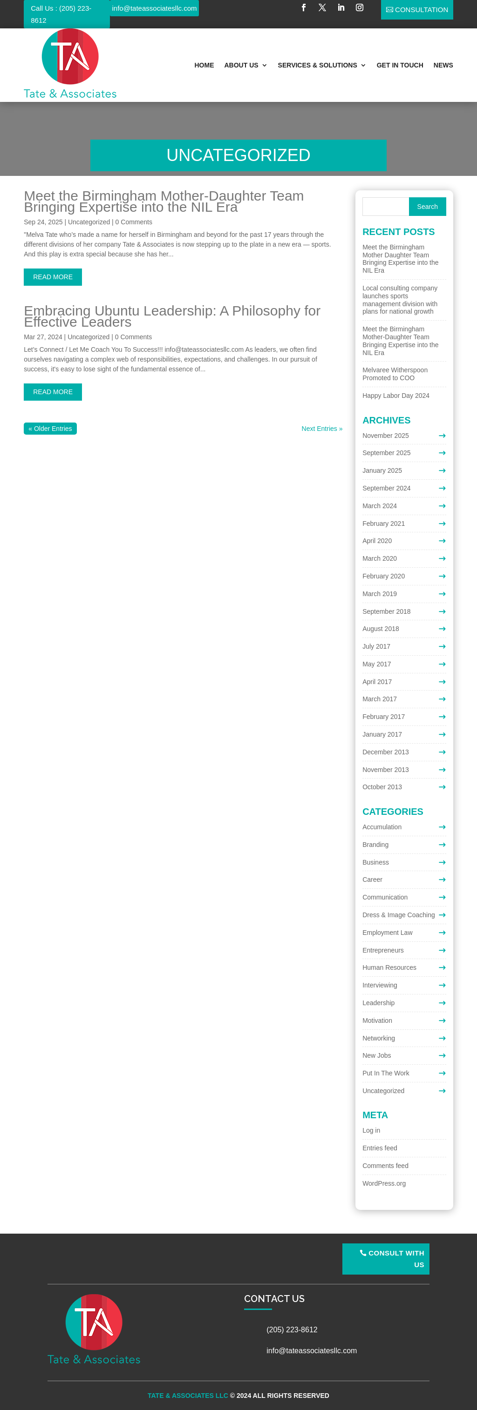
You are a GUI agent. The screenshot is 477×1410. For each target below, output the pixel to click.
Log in (371, 1130)
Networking (378, 1038)
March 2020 (379, 558)
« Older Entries (50, 428)
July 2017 (376, 646)
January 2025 (382, 470)
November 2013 (385, 769)
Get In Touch (400, 65)
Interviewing (379, 985)
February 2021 (383, 523)
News (443, 65)
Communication (385, 897)
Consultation (421, 9)
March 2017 (379, 699)
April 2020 (377, 540)
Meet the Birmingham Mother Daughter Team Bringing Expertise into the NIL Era (400, 258)
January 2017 (382, 734)
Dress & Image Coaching (398, 915)
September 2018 (386, 611)
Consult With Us (396, 1259)
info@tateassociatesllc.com (154, 8)
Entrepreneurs (383, 950)
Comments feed (385, 1165)
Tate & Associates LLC (188, 1395)
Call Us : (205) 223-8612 (61, 14)
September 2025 (386, 453)
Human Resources (389, 967)
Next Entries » (322, 428)
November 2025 (385, 435)
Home (204, 65)
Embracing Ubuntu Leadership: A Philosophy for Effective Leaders (172, 316)
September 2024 (386, 488)
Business (375, 862)
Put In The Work (385, 1073)
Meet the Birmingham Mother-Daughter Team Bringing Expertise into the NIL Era (164, 201)
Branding (375, 844)
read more (53, 277)
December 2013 (385, 752)
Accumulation (382, 827)
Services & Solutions (317, 65)
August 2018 (380, 628)
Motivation (377, 1020)
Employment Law (387, 932)
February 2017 (383, 716)
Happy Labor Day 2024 (395, 395)
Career (372, 879)
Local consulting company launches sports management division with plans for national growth (399, 299)
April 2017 (377, 681)
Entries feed (379, 1148)
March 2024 (379, 506)
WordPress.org (384, 1183)
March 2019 (379, 594)
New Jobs (376, 1055)
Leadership (378, 1003)
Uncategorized (89, 222)
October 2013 (382, 787)
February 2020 (383, 576)
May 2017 (376, 664)
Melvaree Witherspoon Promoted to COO (395, 374)
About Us (241, 65)
